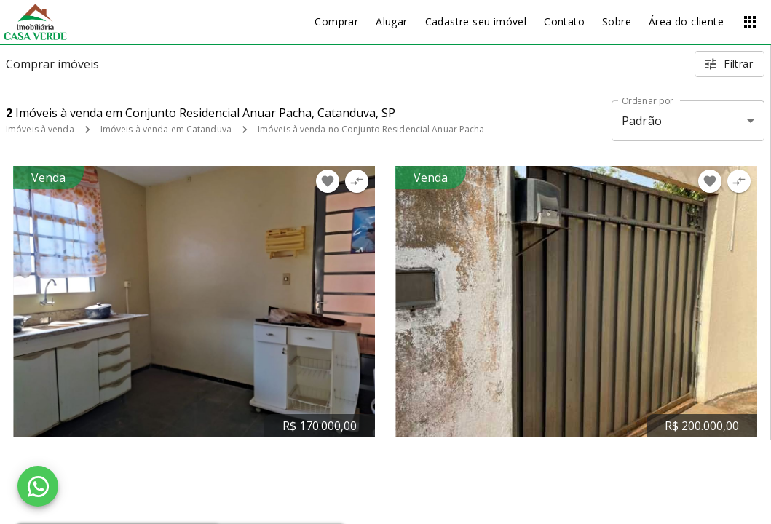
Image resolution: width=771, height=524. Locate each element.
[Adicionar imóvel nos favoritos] (327, 181)
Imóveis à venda (40, 129)
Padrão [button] (642, 121)
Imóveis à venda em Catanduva (166, 129)
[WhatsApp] (37, 486)
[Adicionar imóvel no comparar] (356, 181)
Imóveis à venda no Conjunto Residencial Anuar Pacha (371, 129)
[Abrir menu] (749, 21)
